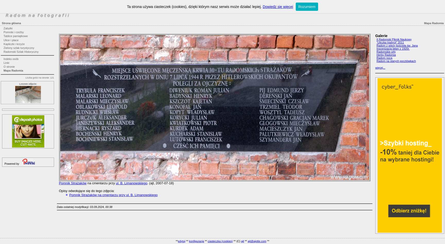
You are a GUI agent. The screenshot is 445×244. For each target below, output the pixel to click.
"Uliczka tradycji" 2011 (390, 42)
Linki (6, 62)
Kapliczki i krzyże (14, 44)
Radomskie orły (386, 51)
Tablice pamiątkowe (16, 36)
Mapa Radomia (13, 70)
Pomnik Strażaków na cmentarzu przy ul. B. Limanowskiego (113, 195)
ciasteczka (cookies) (220, 241)
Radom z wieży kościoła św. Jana (397, 45)
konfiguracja (196, 241)
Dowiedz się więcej (278, 7)
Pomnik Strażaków (72, 183)
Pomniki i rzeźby (14, 32)
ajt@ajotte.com (257, 241)
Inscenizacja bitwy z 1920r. (393, 48)
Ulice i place (11, 40)
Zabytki (8, 28)
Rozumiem (307, 7)
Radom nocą (384, 57)
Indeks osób (11, 58)
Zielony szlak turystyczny (19, 47)
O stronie (9, 66)
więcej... (380, 67)
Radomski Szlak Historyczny (21, 51)
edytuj (181, 241)
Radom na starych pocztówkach (396, 61)
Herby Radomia (386, 54)
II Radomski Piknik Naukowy (394, 39)
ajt (242, 241)
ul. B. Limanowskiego (131, 183)
